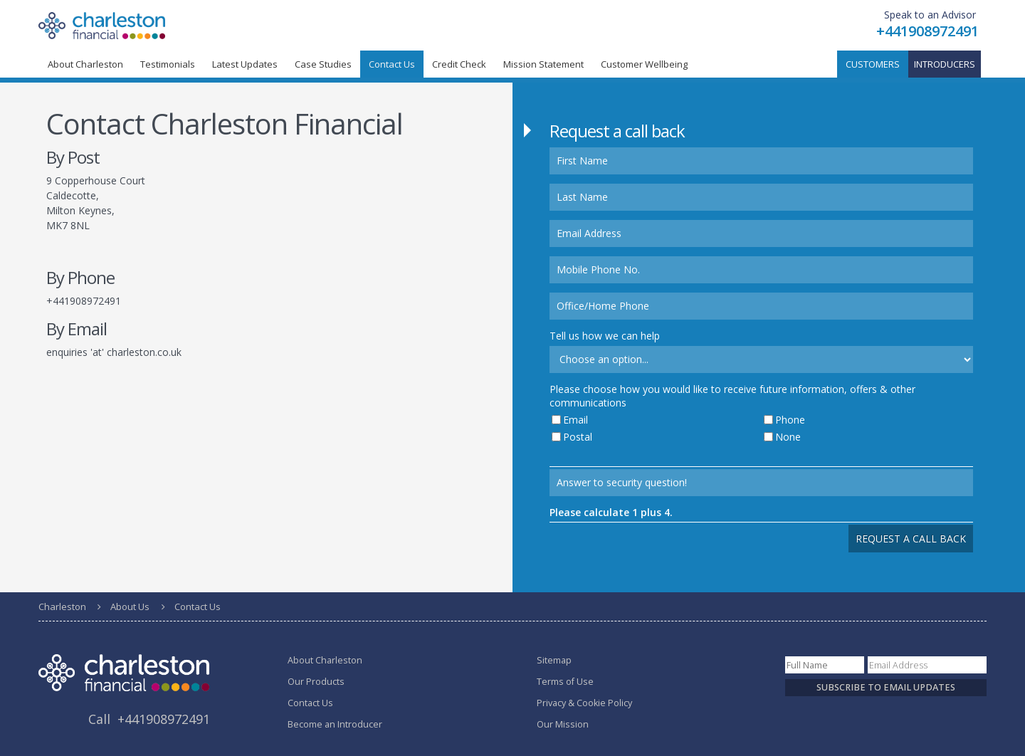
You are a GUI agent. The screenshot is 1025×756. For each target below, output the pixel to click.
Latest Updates (245, 64)
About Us (129, 606)
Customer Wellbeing (644, 64)
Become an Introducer (335, 724)
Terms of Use (565, 682)
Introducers (944, 64)
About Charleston (85, 64)
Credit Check (459, 64)
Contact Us (310, 703)
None (788, 436)
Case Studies (323, 64)
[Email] (927, 664)
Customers (873, 64)
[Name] (824, 664)
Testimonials (167, 64)
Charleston (62, 606)
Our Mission (563, 724)
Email (575, 419)
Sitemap (554, 660)
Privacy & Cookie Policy (584, 703)
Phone (790, 419)
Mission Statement (543, 64)
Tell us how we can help (605, 335)
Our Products (316, 682)
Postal (577, 436)
